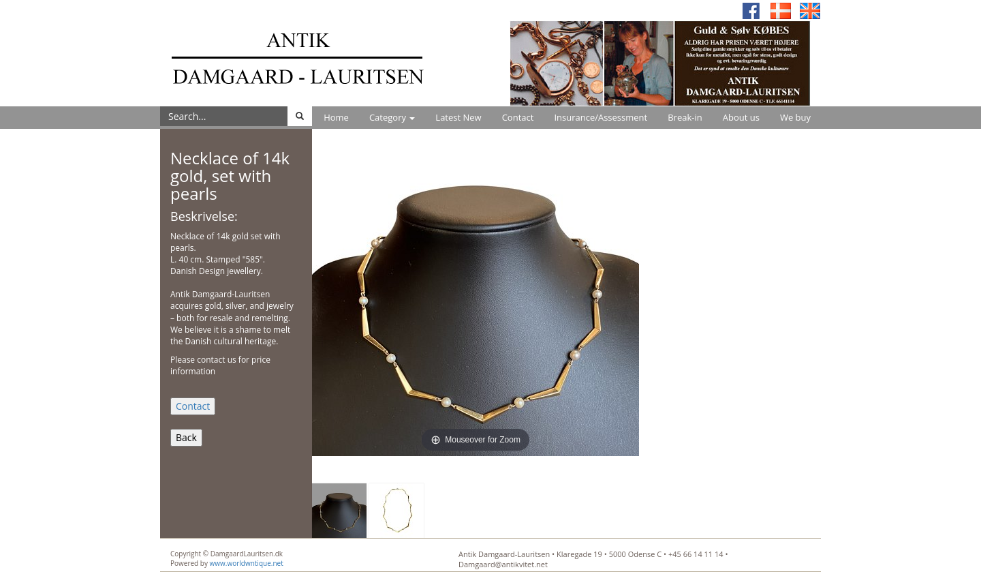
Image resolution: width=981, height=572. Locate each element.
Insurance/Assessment (600, 117)
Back (186, 437)
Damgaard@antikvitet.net (503, 564)
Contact (518, 117)
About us (741, 117)
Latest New (458, 117)
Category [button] (392, 117)
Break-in (685, 117)
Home (336, 117)
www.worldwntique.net (246, 563)
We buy (795, 117)
